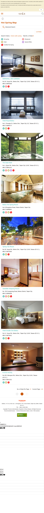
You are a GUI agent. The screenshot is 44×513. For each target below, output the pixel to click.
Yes (41, 9)
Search (42, 13)
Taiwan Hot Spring (22, 13)
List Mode (38, 31)
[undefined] (3, 475)
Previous (17, 394)
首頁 (2, 18)
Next (27, 394)
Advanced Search (10, 27)
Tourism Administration (22, 401)
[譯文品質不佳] (3, 428)
